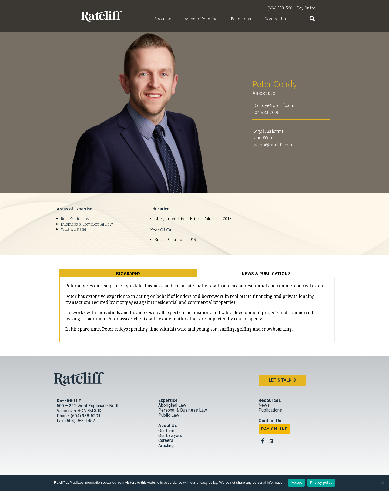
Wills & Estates (74, 229)
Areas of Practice (201, 19)
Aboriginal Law (172, 405)
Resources (241, 19)
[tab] (128, 273)
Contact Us (275, 19)
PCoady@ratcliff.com (273, 105)
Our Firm (166, 430)
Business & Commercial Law (87, 224)
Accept (296, 482)
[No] (382, 482)
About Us (163, 19)
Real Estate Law (75, 218)
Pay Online (306, 8)
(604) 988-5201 (280, 8)
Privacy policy (321, 482)
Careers (165, 440)
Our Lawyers (170, 435)
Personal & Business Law (182, 410)
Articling (166, 445)
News (264, 405)
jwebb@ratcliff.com (272, 145)
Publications (270, 410)
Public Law (168, 415)
